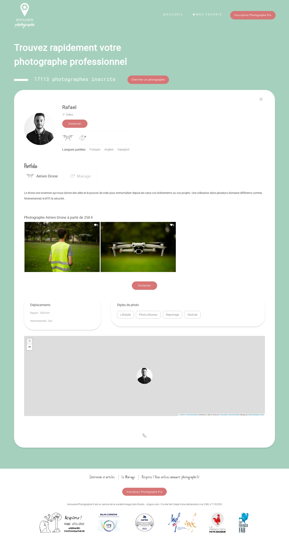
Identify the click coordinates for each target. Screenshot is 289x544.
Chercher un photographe (148, 79)
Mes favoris (207, 14)
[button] (144, 375)
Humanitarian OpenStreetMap (229, 414)
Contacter (74, 123)
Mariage (80, 175)
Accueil (173, 14)
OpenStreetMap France (256, 414)
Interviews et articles (102, 476)
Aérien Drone (42, 175)
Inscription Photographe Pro (252, 15)
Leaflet (181, 414)
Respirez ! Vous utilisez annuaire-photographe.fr (170, 476)
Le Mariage (128, 476)
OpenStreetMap (192, 414)
